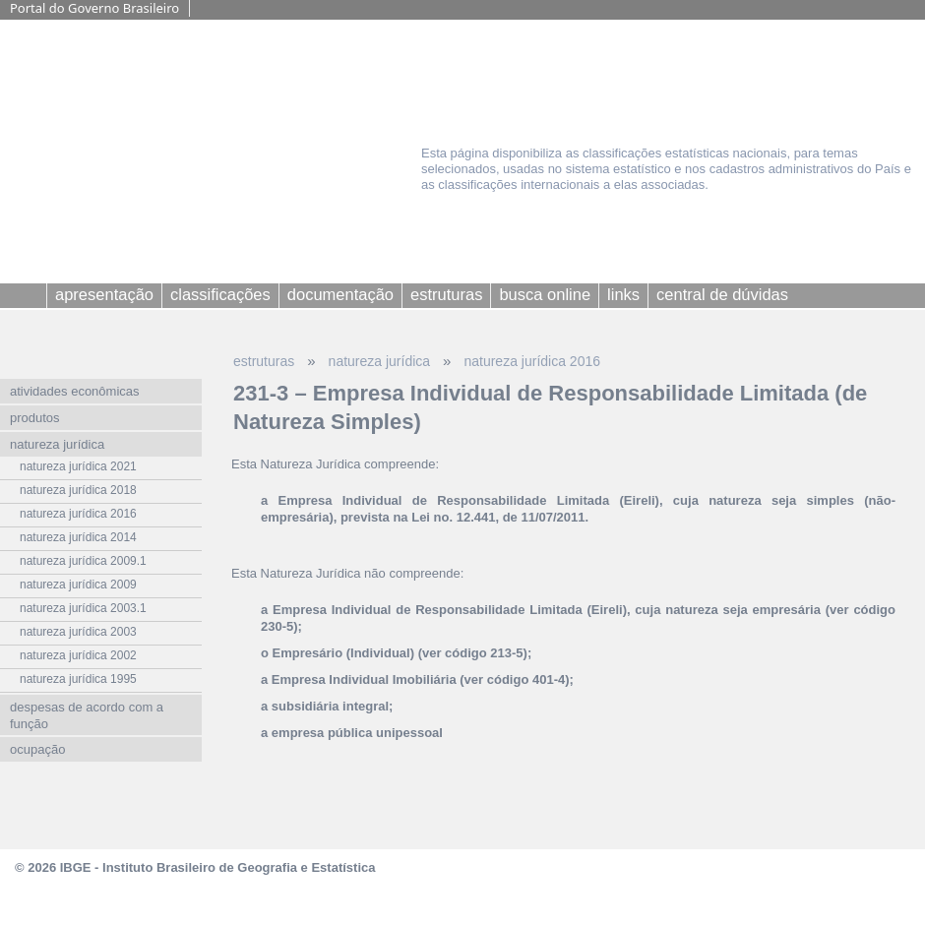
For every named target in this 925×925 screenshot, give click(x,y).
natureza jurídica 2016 (531, 361)
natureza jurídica (380, 361)
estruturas (263, 361)
